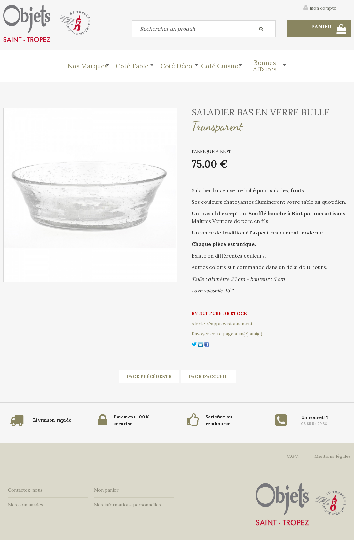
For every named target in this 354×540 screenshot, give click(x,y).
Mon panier (106, 490)
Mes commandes (25, 505)
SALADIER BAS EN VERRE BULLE (261, 112)
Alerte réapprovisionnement (222, 324)
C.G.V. (293, 456)
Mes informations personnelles (127, 505)
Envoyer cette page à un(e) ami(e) (227, 334)
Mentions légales (332, 456)
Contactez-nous (25, 490)
